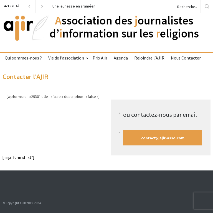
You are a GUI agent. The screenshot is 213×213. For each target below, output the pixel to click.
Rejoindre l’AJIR (149, 58)
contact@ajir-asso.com (162, 137)
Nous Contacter (186, 58)
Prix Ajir (100, 58)
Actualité (11, 6)
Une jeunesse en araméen (73, 6)
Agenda (121, 58)
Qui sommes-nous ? (23, 58)
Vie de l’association (66, 58)
